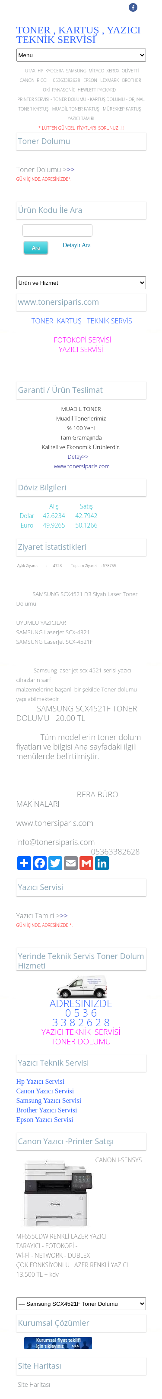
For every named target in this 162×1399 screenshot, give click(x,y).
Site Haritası (34, 1384)
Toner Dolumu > (41, 169)
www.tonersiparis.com (55, 823)
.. (82, 466)
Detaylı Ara (77, 245)
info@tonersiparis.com (55, 842)
